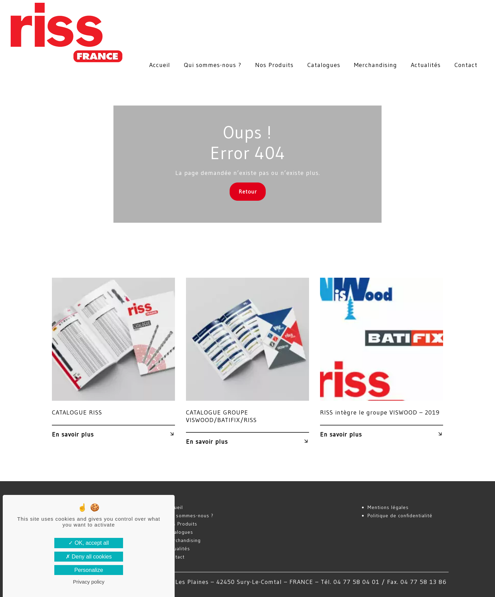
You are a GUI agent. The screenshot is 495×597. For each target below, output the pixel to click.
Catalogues (323, 65)
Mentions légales (388, 507)
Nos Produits (274, 65)
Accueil (159, 65)
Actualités (426, 65)
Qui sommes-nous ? (212, 65)
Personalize (88, 570)
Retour (248, 191)
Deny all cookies (89, 557)
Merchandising (375, 65)
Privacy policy (88, 582)
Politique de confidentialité (399, 515)
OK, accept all (88, 543)
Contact (465, 65)
